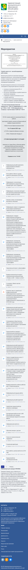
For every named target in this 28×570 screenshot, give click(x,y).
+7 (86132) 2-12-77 (7, 16)
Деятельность (4, 535)
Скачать (9, 170)
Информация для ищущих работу (14, 393)
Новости (3, 541)
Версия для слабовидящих (9, 21)
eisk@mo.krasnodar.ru (8, 18)
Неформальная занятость (12, 424)
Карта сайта (4, 546)
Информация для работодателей (14, 400)
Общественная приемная (7, 543)
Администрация (5, 533)
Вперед (11, 466)
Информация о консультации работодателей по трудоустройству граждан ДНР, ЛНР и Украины (15, 184)
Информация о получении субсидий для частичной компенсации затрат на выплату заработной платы (15, 192)
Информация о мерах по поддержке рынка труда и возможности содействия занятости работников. (15, 208)
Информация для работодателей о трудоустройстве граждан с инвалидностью (15, 166)
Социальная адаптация (12, 444)
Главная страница (5, 528)
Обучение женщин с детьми (13, 430)
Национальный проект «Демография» (16, 268)
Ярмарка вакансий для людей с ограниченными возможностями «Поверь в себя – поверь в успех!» (15, 276)
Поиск (2, 549)
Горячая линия (6, 22)
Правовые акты (5, 538)
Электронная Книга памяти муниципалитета (12, 551)
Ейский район (4, 530)
